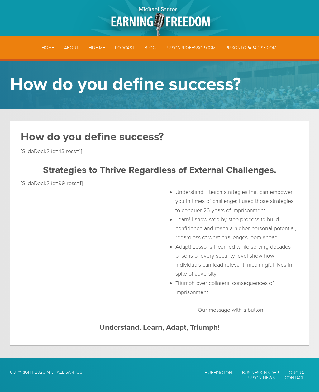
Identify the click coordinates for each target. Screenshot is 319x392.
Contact (294, 378)
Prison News (261, 378)
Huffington (218, 373)
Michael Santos (64, 372)
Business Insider (260, 373)
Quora (296, 373)
